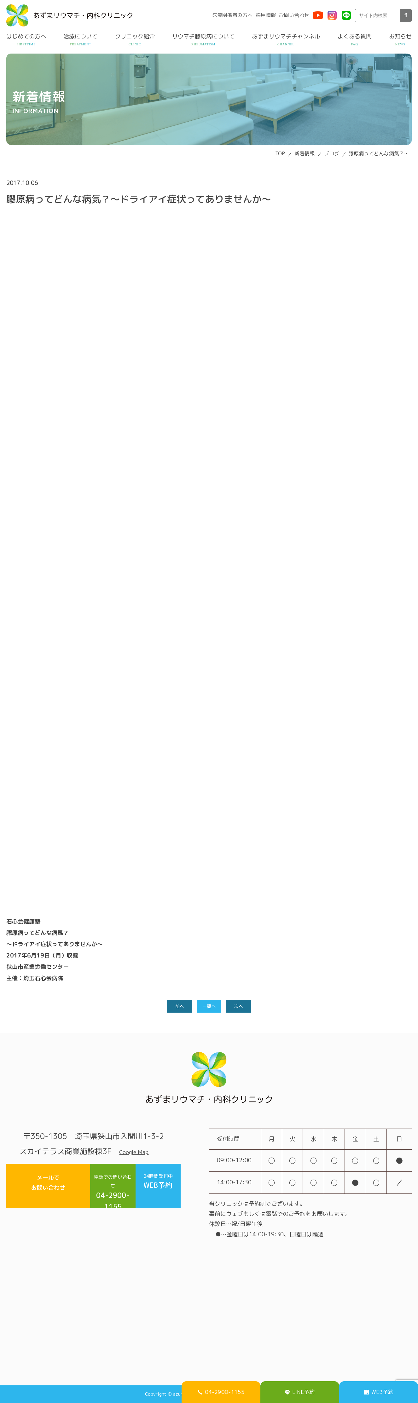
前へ (178, 1006)
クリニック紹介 (135, 36)
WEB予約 (150, 1185)
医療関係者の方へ (232, 15)
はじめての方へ (26, 36)
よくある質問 (355, 36)
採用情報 (266, 15)
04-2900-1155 (89, 1185)
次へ (239, 1006)
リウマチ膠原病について (203, 36)
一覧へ (209, 1006)
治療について (80, 36)
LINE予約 (300, 1390)
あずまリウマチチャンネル (286, 36)
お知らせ (400, 36)
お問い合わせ (294, 15)
